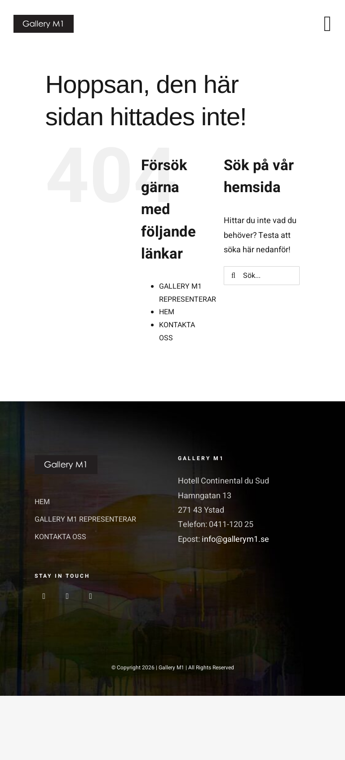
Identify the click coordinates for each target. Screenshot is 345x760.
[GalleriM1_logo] (43, 19)
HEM (166, 312)
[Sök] (233, 275)
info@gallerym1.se (235, 539)
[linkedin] (90, 596)
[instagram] (67, 596)
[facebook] (44, 596)
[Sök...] (262, 275)
